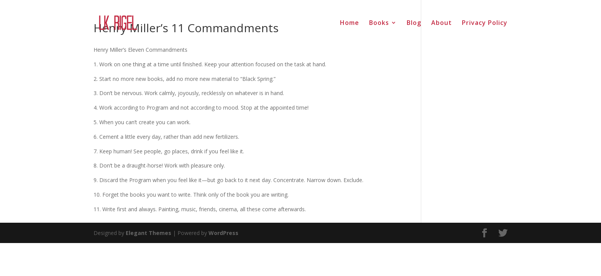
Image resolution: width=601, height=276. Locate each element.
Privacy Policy (484, 23)
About (441, 23)
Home (349, 23)
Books (379, 23)
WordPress (223, 233)
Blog (414, 23)
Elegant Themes (148, 233)
